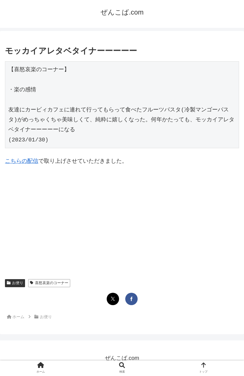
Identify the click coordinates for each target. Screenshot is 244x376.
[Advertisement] (122, 217)
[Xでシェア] (113, 299)
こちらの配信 (21, 161)
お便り (15, 283)
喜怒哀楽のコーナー (49, 283)
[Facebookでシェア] (131, 299)
